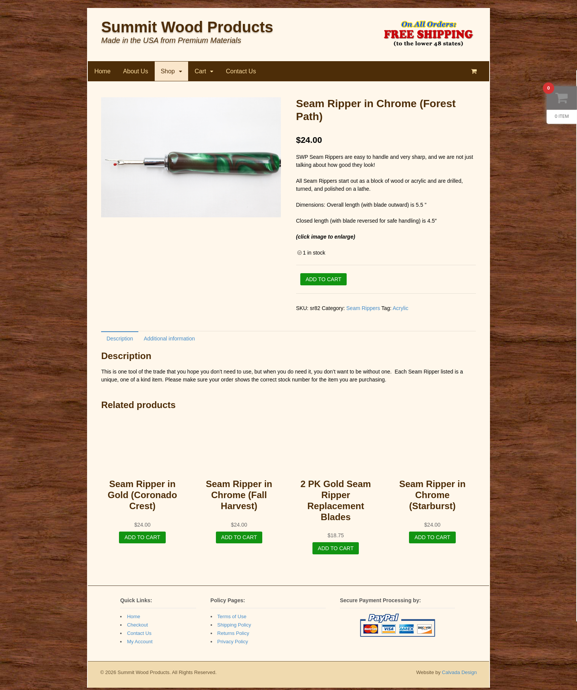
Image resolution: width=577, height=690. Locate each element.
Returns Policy (233, 635)
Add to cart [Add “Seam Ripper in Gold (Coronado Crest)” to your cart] (142, 539)
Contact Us (240, 73)
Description (119, 340)
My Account (139, 644)
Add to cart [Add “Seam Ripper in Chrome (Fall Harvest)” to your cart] (239, 539)
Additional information (169, 340)
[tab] (119, 340)
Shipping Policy (234, 627)
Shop (167, 73)
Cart (200, 73)
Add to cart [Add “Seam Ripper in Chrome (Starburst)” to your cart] (432, 539)
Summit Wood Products (187, 29)
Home (102, 73)
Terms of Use (231, 619)
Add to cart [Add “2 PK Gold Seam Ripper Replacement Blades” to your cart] (335, 550)
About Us (135, 73)
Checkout (137, 627)
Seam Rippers (363, 310)
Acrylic (400, 310)
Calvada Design (459, 674)
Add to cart (323, 281)
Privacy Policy (232, 644)
